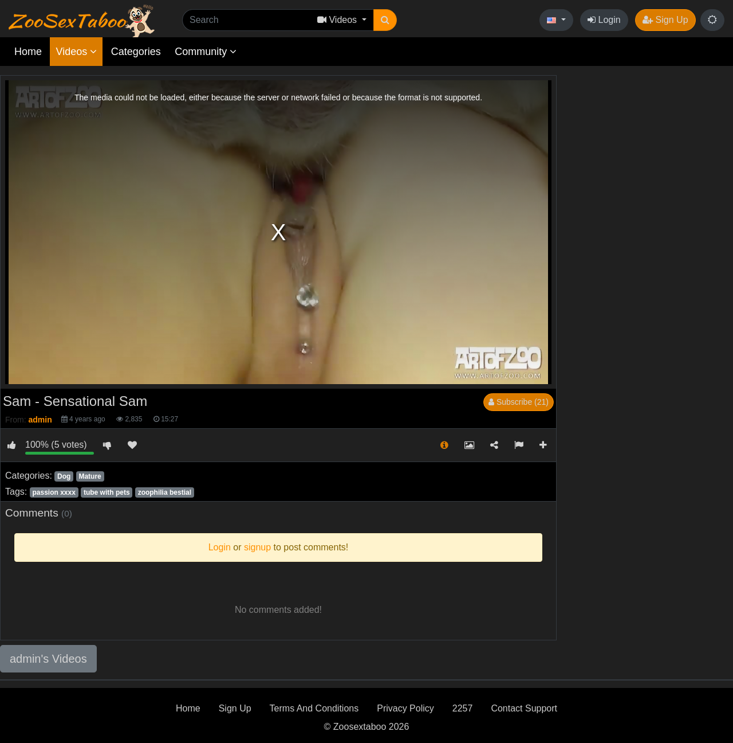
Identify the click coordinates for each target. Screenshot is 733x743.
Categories (136, 51)
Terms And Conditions (314, 708)
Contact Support (524, 708)
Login (604, 20)
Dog (63, 476)
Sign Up (665, 20)
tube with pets (107, 492)
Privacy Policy (405, 708)
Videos (76, 51)
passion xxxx (53, 492)
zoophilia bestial (164, 492)
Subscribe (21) (518, 401)
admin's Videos (48, 658)
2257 (462, 708)
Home (28, 51)
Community (206, 51)
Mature (89, 476)
